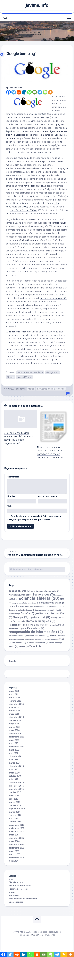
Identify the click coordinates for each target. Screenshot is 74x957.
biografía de (23, 210)
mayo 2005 (14, 851)
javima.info (37, 5)
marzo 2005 (14, 854)
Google (10, 377)
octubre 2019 (15, 776)
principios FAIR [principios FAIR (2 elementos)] (57, 625)
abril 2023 (13, 743)
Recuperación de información (51, 389)
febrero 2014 (15, 815)
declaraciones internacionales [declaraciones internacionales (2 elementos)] (48, 610)
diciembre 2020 (16, 766)
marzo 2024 (14, 727)
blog (11, 879)
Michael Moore (22, 308)
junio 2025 (14, 707)
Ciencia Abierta (16, 882)
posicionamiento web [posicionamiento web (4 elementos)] (36, 625)
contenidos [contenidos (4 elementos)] (16, 606)
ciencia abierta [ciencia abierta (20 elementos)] (40, 598)
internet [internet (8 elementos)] (42, 617)
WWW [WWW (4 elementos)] (24, 646)
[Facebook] (8, 92)
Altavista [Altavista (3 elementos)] (14, 595)
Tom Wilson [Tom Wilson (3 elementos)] (41, 643)
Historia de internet (18, 889)
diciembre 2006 (16, 838)
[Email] (34, 92)
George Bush (52, 372)
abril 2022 (13, 753)
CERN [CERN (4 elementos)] (16, 599)
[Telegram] (40, 92)
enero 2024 (14, 730)
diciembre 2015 (16, 789)
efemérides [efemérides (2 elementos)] (14, 614)
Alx (53, 935)
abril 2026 (13, 694)
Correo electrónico (48, 496)
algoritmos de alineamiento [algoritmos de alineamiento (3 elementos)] (45, 591)
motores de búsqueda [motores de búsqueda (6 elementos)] (39, 621)
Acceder (13, 661)
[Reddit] (19, 92)
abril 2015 (13, 799)
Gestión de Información (20, 885)
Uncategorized (16, 902)
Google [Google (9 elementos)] (20, 617)
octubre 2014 (15, 805)
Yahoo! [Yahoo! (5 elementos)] (35, 646)
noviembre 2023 (16, 737)
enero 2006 (14, 841)
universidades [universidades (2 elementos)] (55, 643)
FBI (16, 294)
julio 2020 (13, 769)
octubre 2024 (15, 720)
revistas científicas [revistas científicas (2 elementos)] (17, 636)
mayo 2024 (14, 724)
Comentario (13, 477)
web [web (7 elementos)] (13, 646)
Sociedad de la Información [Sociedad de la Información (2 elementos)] (49, 639)
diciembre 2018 (16, 782)
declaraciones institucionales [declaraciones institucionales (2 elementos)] (21, 610)
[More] (50, 92)
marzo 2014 (14, 812)
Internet (31, 389)
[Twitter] (13, 92)
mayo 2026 (14, 691)
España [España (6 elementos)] (27, 613)
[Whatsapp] (29, 92)
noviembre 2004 (16, 858)
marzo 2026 (14, 697)
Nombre (12, 496)
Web (9, 506)
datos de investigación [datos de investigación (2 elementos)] (35, 606)
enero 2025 (14, 714)
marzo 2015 (14, 802)
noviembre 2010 (16, 825)
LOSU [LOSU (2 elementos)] (19, 621)
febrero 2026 (15, 701)
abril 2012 (13, 818)
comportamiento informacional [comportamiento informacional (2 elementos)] (25, 603)
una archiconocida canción (53, 298)
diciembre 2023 (16, 733)
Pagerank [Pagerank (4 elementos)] (15, 625)
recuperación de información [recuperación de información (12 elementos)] (36, 632)
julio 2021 (13, 760)
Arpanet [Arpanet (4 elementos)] (26, 594)
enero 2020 (14, 773)
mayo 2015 (14, 795)
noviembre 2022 (16, 746)
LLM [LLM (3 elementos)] (12, 621)
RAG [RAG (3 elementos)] (12, 628)
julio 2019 (13, 779)
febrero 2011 (15, 822)
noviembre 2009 (16, 828)
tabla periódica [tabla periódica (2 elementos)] (19, 643)
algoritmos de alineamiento (30, 372)
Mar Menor (14, 895)
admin (23, 388)
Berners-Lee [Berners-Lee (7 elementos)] (43, 594)
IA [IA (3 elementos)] (31, 618)
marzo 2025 (14, 710)
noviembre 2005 (16, 848)
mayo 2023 (14, 740)
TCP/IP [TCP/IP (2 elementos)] (30, 643)
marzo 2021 (14, 763)
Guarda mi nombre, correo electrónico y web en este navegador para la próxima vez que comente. (34, 518)
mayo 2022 (14, 750)
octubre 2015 (15, 792)
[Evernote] (45, 92)
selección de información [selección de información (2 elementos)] (37, 636)
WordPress (37, 935)
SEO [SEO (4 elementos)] (53, 635)
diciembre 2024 (16, 717)
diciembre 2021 (16, 756)
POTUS (23, 206)
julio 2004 (13, 861)
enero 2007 (14, 835)
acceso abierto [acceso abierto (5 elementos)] (19, 590)
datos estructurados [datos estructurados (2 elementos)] (55, 606)
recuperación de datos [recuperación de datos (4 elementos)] (30, 628)
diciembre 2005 (16, 844)
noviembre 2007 (16, 831)
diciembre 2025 (16, 704)
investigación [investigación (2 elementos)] (57, 618)
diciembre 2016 (16, 786)
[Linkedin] (24, 92)
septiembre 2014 (17, 808)
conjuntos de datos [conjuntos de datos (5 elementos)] (52, 602)
